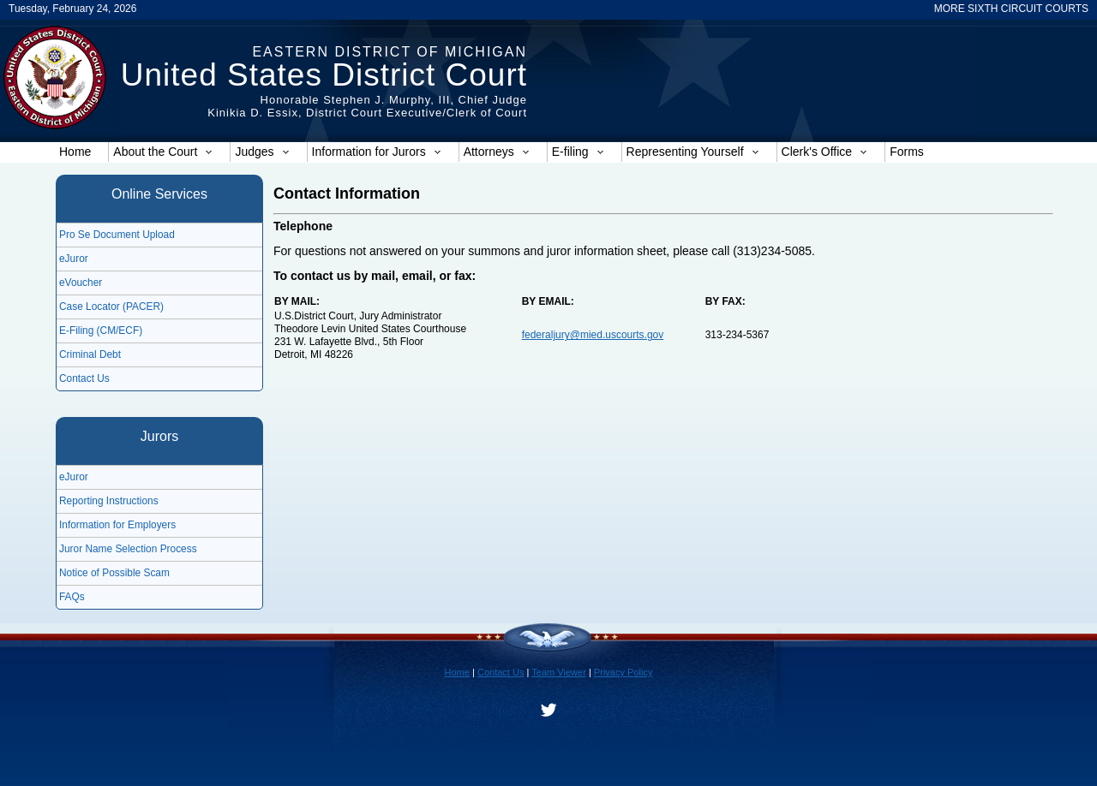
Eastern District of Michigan (389, 52)
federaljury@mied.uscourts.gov (593, 335)
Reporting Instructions (109, 501)
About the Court (163, 151)
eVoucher (80, 283)
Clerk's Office (825, 151)
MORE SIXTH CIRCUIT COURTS (1011, 9)
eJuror (73, 259)
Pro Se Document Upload (117, 235)
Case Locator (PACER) (111, 307)
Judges (262, 151)
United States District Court (324, 74)
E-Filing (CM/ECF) (100, 330)
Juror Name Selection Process (128, 549)
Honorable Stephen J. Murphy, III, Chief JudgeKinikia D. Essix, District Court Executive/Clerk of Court (367, 106)
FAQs (72, 597)
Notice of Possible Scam (114, 573)
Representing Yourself (692, 151)
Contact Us (84, 378)
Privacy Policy (623, 672)
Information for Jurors (376, 151)
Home (75, 151)
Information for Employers (117, 525)
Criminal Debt (90, 354)
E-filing (578, 151)
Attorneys (497, 151)
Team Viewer (558, 672)
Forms (907, 151)
